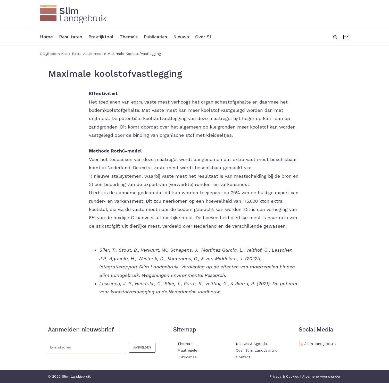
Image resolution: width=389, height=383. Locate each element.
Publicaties (160, 36)
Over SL (211, 36)
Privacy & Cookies (284, 376)
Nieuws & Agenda (251, 344)
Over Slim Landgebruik (256, 350)
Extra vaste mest (87, 54)
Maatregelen (188, 350)
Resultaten (72, 36)
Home (47, 36)
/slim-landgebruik (320, 344)
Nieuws (187, 36)
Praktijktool (103, 36)
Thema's (132, 36)
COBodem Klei (54, 54)
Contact (346, 36)
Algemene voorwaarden (321, 376)
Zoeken (335, 36)
